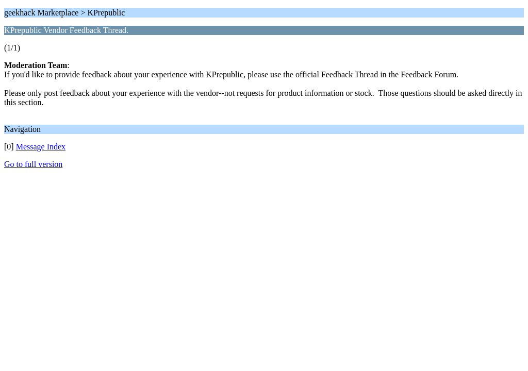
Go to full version (33, 164)
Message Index (40, 146)
